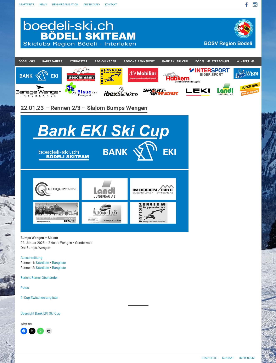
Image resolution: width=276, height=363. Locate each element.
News (43, 4)
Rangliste (59, 263)
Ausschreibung (31, 258)
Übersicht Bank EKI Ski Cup (40, 313)
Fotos (25, 288)
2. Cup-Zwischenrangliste (39, 298)
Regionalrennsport (139, 61)
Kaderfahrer (52, 61)
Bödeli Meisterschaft (212, 61)
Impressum (246, 357)
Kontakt (111, 4)
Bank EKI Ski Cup (175, 61)
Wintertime (245, 61)
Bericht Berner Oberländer (39, 278)
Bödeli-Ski (26, 61)
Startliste (42, 263)
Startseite (26, 4)
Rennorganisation (65, 4)
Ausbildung (92, 4)
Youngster (78, 61)
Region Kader (105, 61)
